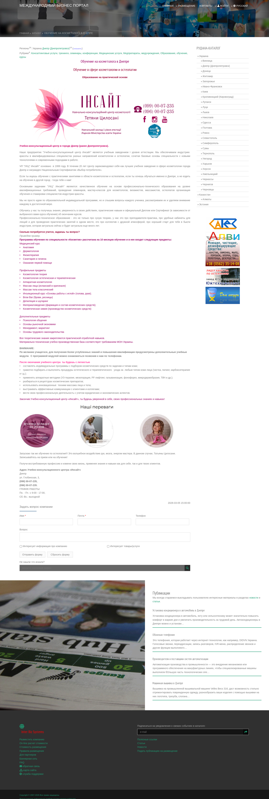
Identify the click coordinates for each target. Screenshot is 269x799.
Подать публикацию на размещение (158, 745)
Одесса (207, 121)
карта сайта (28, 764)
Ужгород (207, 157)
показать (78, 48)
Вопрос (24, 528)
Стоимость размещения (33, 741)
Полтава (207, 126)
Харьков (207, 163)
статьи (182, 598)
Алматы (207, 198)
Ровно (206, 132)
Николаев (208, 116)
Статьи (142, 738)
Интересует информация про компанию (44, 545)
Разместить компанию (32, 734)
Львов (206, 111)
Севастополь (210, 137)
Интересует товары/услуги (124, 545)
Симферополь (211, 142)
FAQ (22, 757)
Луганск (207, 101)
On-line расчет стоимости (34, 738)
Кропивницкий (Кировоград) (218, 96)
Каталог (37, 32)
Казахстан (205, 193)
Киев (205, 90)
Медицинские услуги (111, 52)
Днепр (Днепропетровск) (56, 47)
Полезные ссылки (148, 734)
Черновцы (208, 188)
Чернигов (208, 183)
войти (222, 5)
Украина (204, 55)
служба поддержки (32, 768)
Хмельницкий (210, 173)
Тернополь (209, 152)
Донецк (207, 70)
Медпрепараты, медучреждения (142, 52)
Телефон (142, 515)
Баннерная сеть (29, 753)
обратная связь (30, 761)
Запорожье (209, 80)
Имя (23, 515)
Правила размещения (32, 745)
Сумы (206, 147)
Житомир (208, 75)
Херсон (207, 168)
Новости (142, 741)
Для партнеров (28, 749)
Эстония (204, 203)
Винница (208, 60)
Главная (167, 5)
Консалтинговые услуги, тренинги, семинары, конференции (65, 52)
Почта (82, 515)
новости (171, 598)
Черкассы (208, 178)
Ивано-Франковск (213, 85)
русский (240, 5)
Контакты (205, 5)
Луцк (205, 106)
